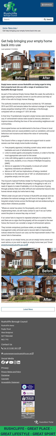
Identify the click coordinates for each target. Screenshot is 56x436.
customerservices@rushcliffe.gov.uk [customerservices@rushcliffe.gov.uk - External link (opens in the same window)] (18, 353)
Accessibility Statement (10, 382)
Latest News (28, 309)
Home (5, 28)
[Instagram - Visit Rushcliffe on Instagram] (15, 363)
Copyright (5, 379)
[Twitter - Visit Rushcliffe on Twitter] (7, 363)
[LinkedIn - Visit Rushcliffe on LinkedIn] (18, 363)
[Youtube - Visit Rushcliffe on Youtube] (11, 363)
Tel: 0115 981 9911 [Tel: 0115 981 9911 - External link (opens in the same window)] (12, 348)
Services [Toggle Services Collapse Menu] (47, 5)
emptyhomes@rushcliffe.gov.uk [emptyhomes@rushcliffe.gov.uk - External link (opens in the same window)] (14, 245)
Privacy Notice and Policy (11, 372)
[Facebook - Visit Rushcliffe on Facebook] (3, 363)
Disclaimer (5, 375)
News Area (12, 28)
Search (48, 19)
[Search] (22, 19)
